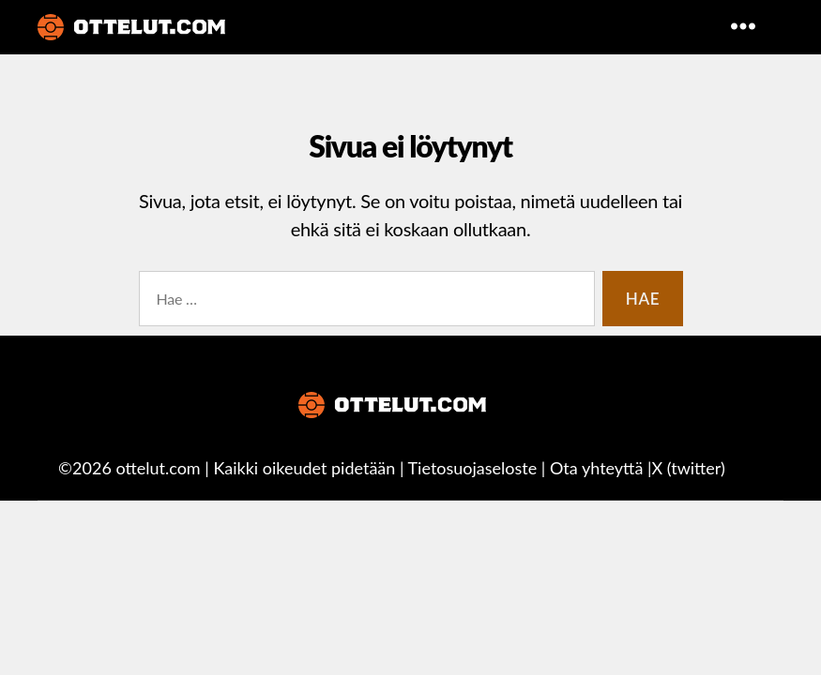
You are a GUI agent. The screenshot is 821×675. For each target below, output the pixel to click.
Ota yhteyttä (596, 468)
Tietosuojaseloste (473, 468)
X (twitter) (687, 468)
